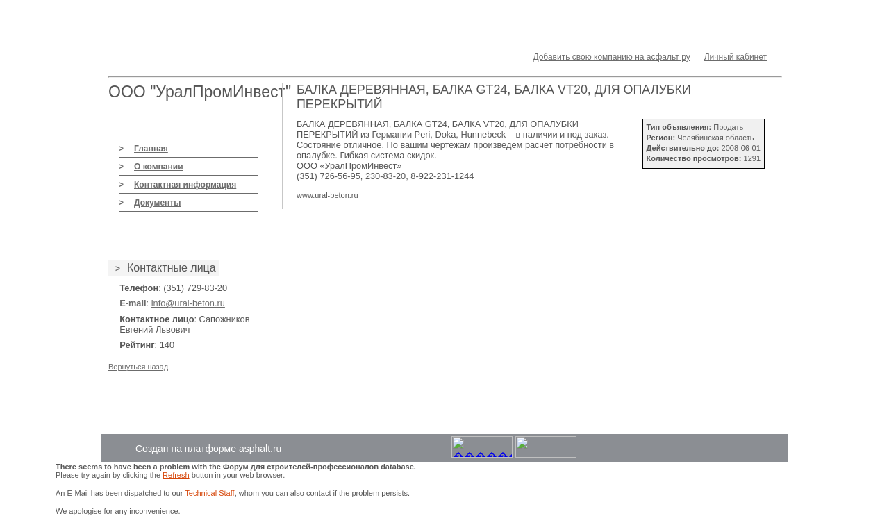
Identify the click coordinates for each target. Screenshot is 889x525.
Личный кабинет (735, 57)
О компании (158, 167)
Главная (151, 148)
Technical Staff (209, 493)
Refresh (176, 475)
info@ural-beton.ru (188, 303)
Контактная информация (185, 185)
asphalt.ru (260, 448)
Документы (157, 203)
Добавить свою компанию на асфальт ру (611, 57)
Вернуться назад (138, 366)
